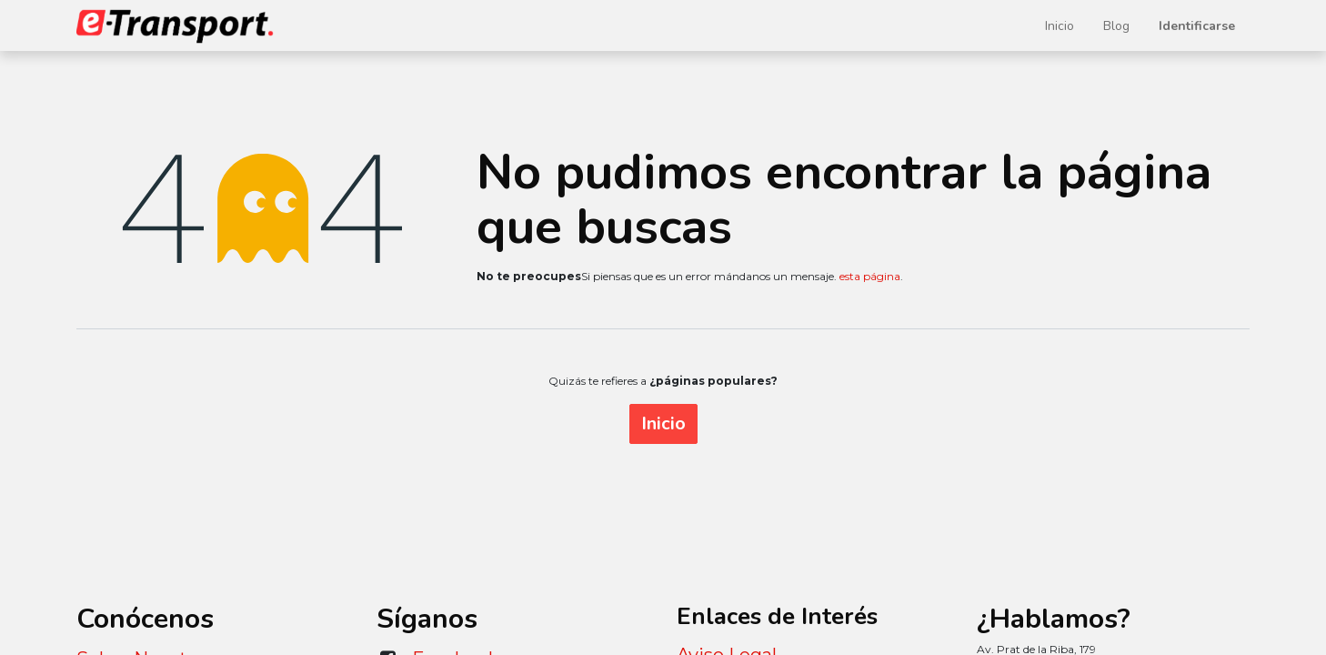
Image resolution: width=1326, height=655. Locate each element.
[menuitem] (1059, 26)
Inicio (663, 423)
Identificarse (1197, 26)
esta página (869, 276)
